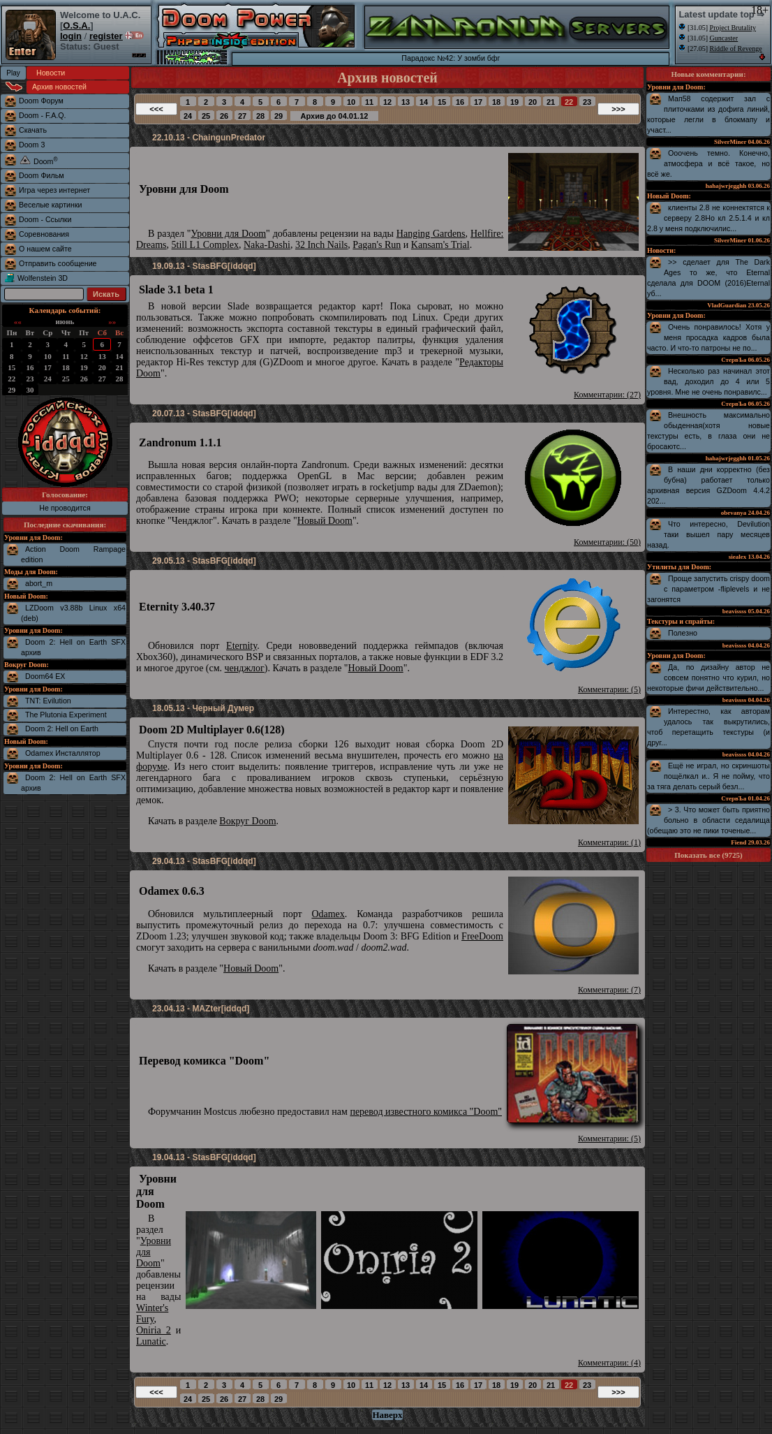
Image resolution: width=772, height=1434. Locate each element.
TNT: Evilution (48, 700)
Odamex (327, 914)
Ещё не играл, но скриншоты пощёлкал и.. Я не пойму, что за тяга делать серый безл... (708, 776)
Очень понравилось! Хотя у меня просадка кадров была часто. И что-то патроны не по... (708, 337)
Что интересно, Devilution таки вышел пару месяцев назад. (708, 534)
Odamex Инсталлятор (63, 753)
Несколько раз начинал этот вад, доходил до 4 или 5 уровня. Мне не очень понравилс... (708, 381)
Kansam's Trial (440, 245)
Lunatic (151, 1341)
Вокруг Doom (247, 821)
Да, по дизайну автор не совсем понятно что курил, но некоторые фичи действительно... (708, 677)
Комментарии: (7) (609, 990)
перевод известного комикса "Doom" (426, 1111)
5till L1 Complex (205, 245)
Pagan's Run (376, 245)
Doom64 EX (45, 676)
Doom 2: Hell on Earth (61, 728)
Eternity (241, 646)
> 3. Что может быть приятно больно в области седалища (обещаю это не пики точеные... (708, 820)
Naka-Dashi (267, 245)
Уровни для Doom (229, 233)
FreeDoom (482, 936)
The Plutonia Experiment (66, 714)
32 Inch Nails (321, 245)
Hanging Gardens (431, 233)
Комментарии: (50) (607, 542)
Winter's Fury (152, 1313)
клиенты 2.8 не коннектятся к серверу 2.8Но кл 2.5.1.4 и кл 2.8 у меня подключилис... (708, 218)
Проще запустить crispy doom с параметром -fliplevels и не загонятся (708, 588)
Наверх (387, 1415)
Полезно (682, 633)
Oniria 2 (153, 1330)
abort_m (38, 583)
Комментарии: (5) (609, 689)
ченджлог (245, 668)
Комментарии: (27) (607, 395)
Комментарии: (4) (609, 1363)
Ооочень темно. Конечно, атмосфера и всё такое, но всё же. (708, 163)
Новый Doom (324, 520)
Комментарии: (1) (609, 842)
